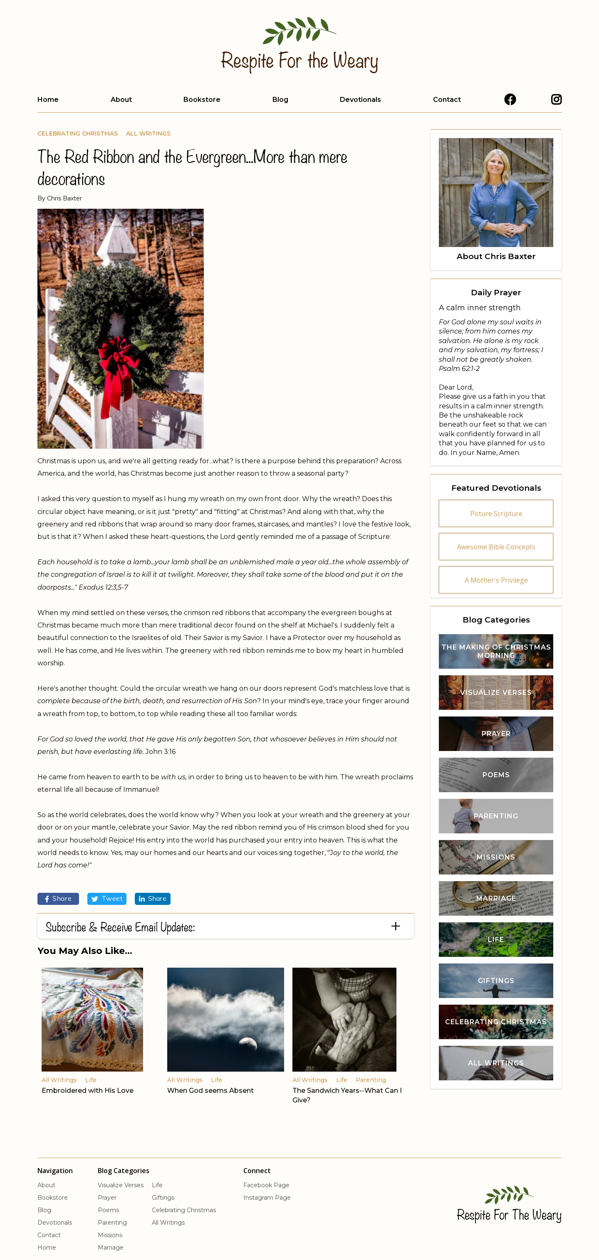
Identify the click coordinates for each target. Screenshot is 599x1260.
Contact (447, 100)
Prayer (107, 1197)
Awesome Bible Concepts (496, 546)
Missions (110, 1235)
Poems (108, 1210)
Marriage (111, 1247)
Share (58, 899)
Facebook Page (266, 1185)
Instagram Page (267, 1197)
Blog (280, 100)
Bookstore (201, 100)
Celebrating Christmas (77, 133)
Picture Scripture (496, 513)
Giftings (163, 1197)
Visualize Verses (121, 1185)
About (121, 100)
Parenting (112, 1222)
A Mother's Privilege (496, 580)
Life (157, 1185)
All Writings (148, 133)
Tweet (107, 899)
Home (48, 100)
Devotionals (360, 100)
